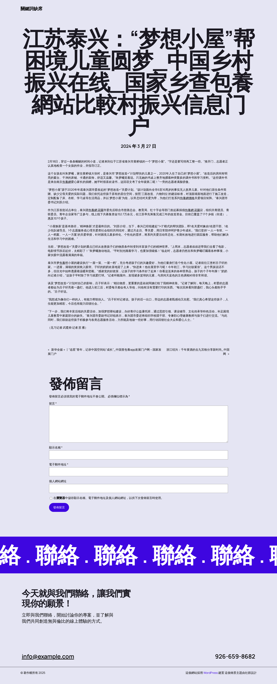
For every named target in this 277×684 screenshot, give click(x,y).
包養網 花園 (96, 210)
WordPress (210, 673)
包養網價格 (187, 198)
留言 (53, 403)
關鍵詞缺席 (31, 8)
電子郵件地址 (58, 464)
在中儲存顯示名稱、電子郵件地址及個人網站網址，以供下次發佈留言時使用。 (108, 498)
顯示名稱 (55, 447)
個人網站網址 (57, 481)
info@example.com (48, 656)
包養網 (66, 182)
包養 (62, 263)
